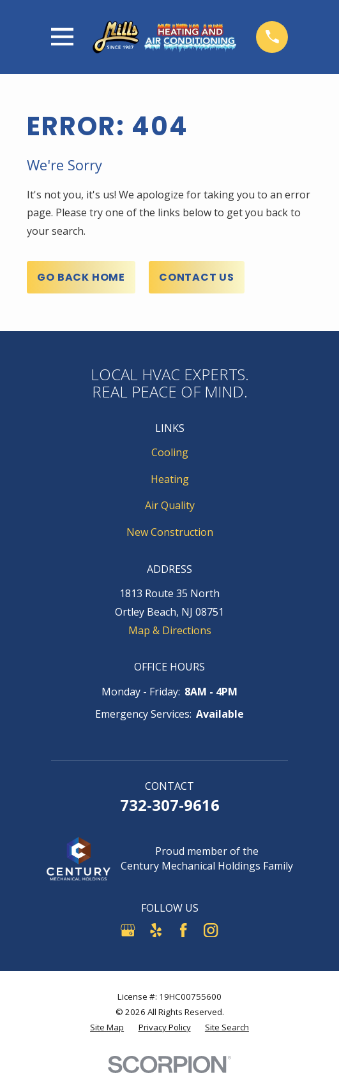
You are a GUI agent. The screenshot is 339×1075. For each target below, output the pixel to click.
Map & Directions (169, 630)
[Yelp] (156, 930)
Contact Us (196, 277)
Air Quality (170, 505)
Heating (170, 479)
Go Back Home (81, 277)
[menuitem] (107, 1027)
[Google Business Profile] (128, 930)
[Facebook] (183, 930)
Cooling (169, 452)
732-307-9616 (170, 804)
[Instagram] (211, 930)
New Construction (169, 532)
